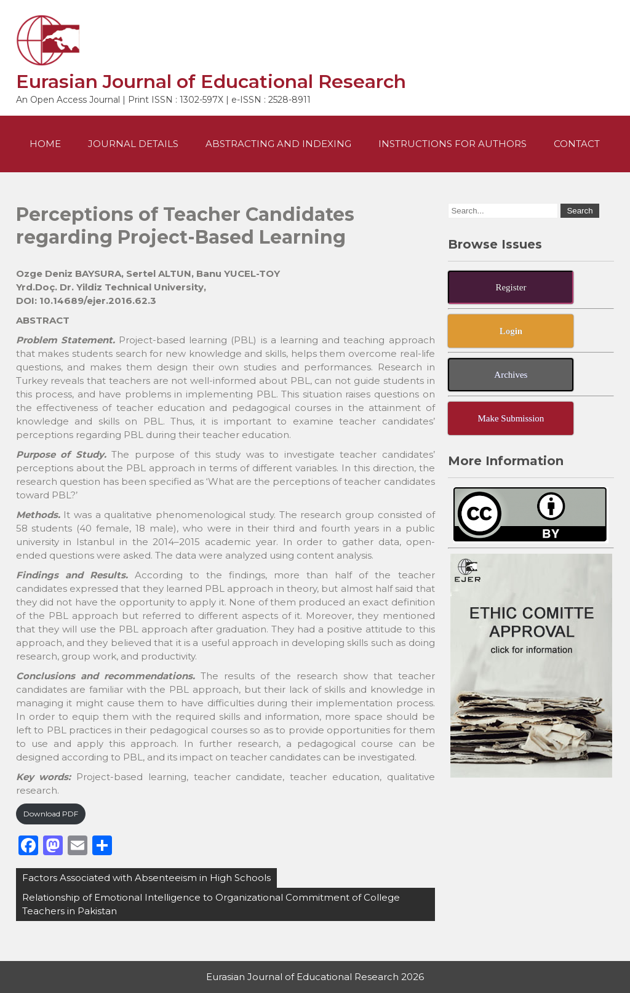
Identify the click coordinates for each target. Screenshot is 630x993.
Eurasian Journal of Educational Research (211, 81)
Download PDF (50, 813)
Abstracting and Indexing (278, 144)
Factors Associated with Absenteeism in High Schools (146, 877)
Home (45, 144)
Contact (577, 144)
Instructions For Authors (452, 144)
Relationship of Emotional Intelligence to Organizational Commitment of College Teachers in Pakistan (211, 904)
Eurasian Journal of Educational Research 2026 (315, 977)
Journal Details (133, 144)
